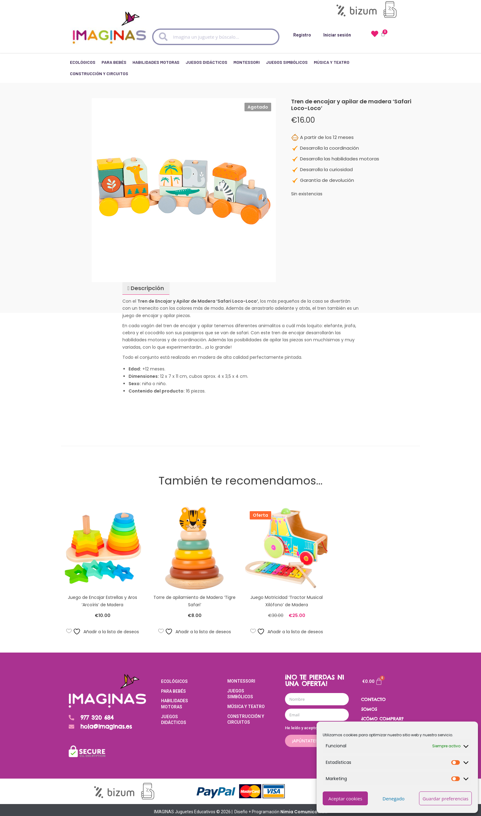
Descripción (146, 285)
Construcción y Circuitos (99, 75)
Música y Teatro (331, 65)
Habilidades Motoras (156, 65)
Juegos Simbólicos (287, 65)
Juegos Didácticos (206, 65)
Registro (302, 35)
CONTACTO (373, 696)
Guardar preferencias (445, 798)
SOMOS (369, 706)
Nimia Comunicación (303, 808)
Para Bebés (114, 65)
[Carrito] (372, 678)
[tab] (145, 285)
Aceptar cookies (345, 798)
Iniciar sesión (337, 35)
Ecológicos (82, 65)
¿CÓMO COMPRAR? (382, 715)
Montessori (246, 65)
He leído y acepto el (315, 724)
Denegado (394, 798)
